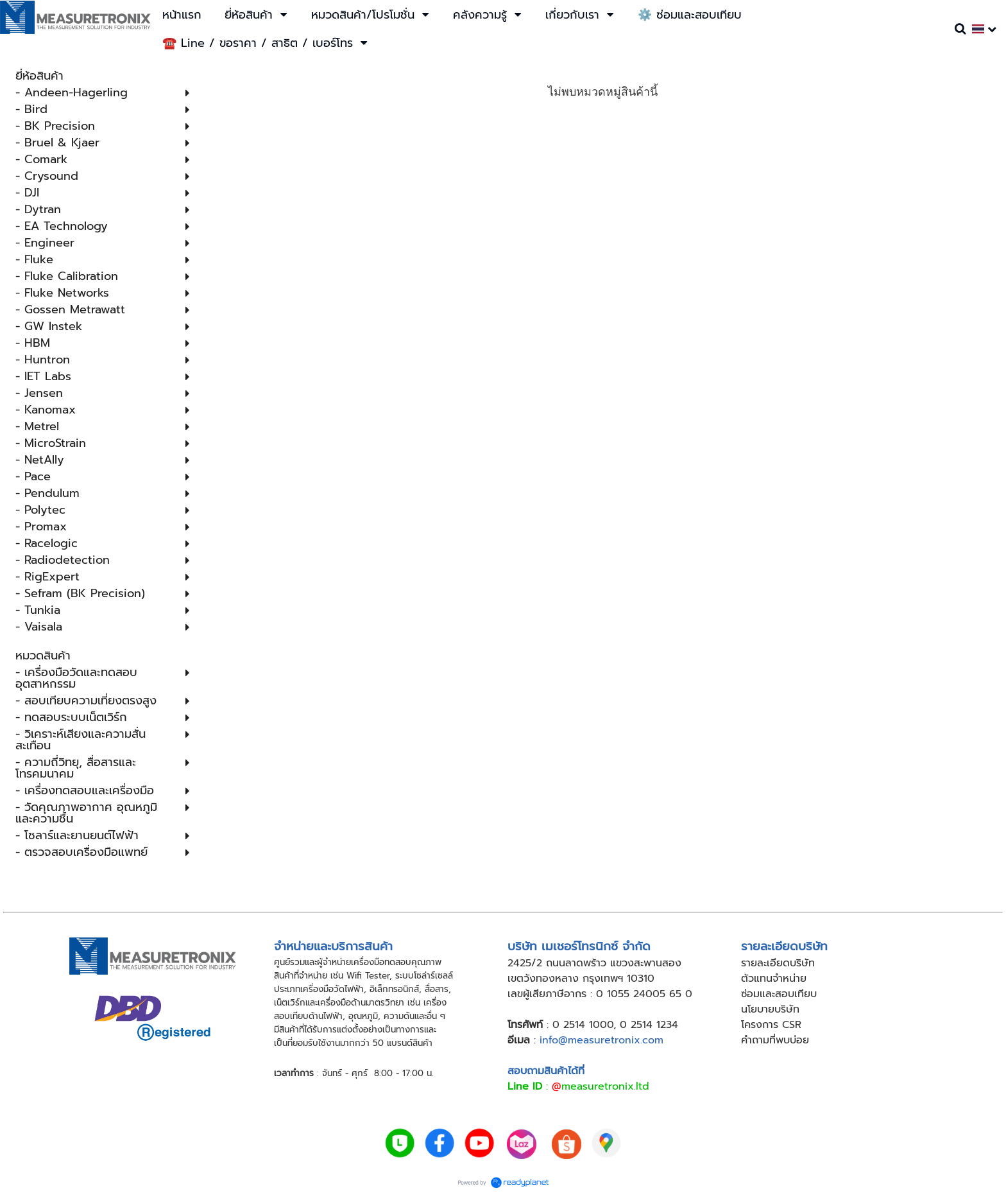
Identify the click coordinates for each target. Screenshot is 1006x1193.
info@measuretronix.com (601, 1040)
